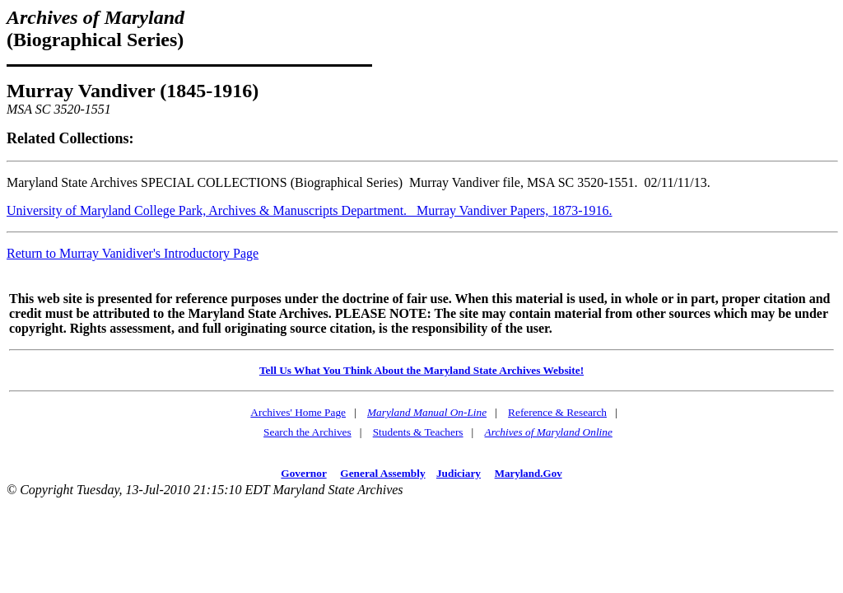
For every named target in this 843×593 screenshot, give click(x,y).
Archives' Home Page (298, 412)
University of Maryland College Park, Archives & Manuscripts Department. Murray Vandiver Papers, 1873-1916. (309, 210)
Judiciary (458, 473)
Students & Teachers (418, 432)
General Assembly (382, 473)
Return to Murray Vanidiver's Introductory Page (132, 253)
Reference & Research (557, 412)
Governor (303, 473)
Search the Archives (307, 432)
